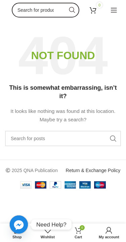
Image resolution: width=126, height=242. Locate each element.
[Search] (45, 10)
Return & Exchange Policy (93, 170)
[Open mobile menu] (113, 10)
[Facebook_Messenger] (19, 224)
